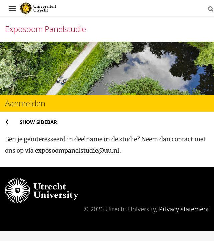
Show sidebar (38, 121)
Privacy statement (184, 209)
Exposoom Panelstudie (45, 28)
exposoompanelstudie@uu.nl (77, 150)
